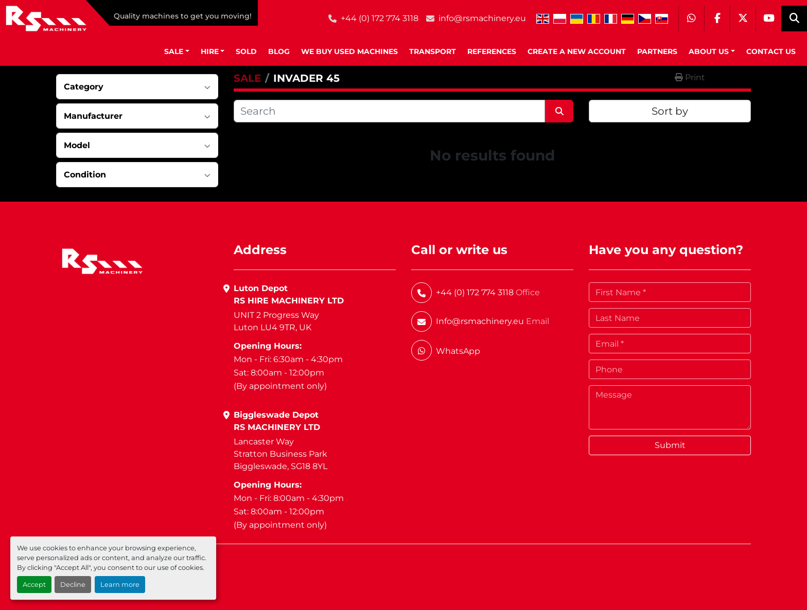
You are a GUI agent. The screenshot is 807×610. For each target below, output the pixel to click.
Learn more (119, 584)
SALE (173, 51)
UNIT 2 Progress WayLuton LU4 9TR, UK (276, 321)
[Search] (389, 111)
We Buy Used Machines (349, 51)
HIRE (210, 51)
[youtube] (768, 18)
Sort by (670, 111)
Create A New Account (577, 51)
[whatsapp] (691, 18)
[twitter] (743, 18)
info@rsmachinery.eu (482, 18)
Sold (246, 51)
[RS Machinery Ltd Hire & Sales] (102, 260)
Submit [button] (670, 445)
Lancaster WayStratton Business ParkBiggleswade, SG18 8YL (280, 454)
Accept (34, 584)
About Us (709, 51)
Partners (657, 51)
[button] (176, 51)
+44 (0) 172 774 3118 (379, 18)
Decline (72, 584)
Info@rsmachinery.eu (480, 321)
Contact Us (771, 51)
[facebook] (717, 18)
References (491, 51)
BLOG (279, 51)
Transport (432, 51)
